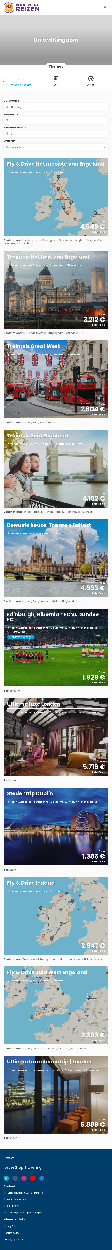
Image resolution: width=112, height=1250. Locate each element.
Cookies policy (11, 1233)
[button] (104, 7)
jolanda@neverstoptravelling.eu (24, 1212)
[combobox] (56, 133)
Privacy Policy (11, 1226)
